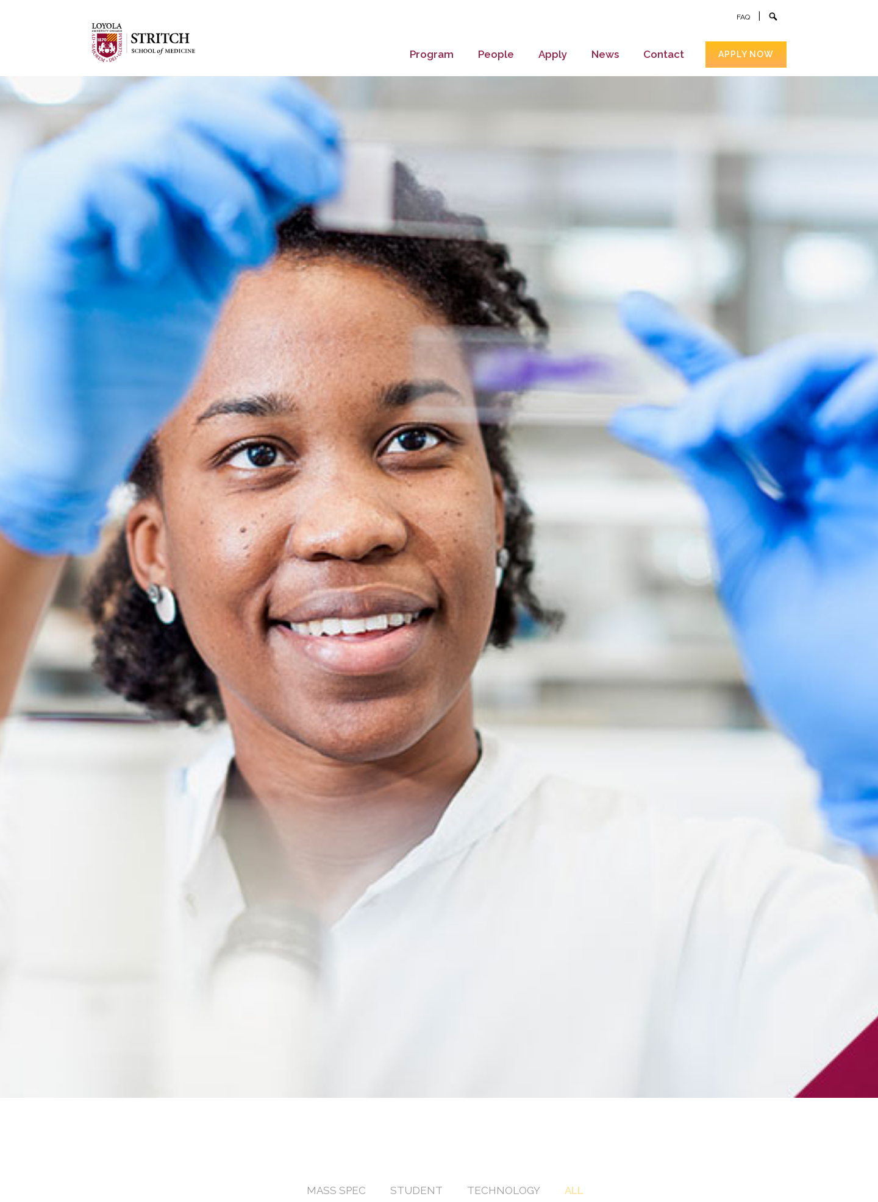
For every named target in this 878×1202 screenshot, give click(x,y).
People (496, 54)
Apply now (746, 54)
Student (416, 1190)
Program (432, 54)
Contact (663, 54)
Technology (503, 1190)
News (605, 54)
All (574, 1190)
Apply (552, 54)
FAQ (743, 17)
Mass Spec (336, 1190)
